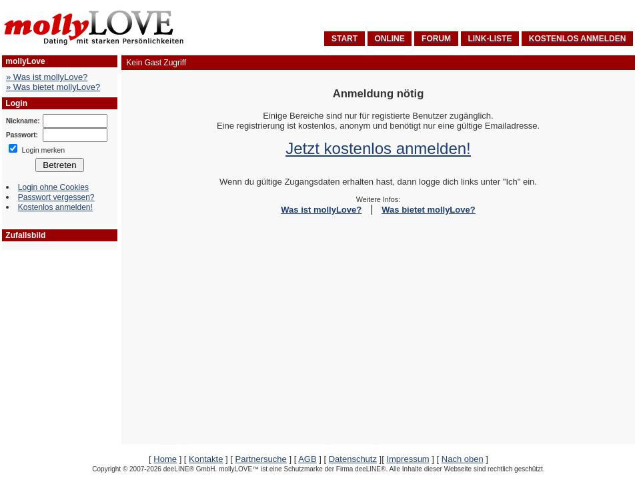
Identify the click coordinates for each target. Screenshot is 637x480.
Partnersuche (260, 459)
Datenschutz (353, 459)
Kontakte (206, 459)
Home (165, 459)
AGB (307, 459)
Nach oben (463, 459)
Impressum (407, 459)
